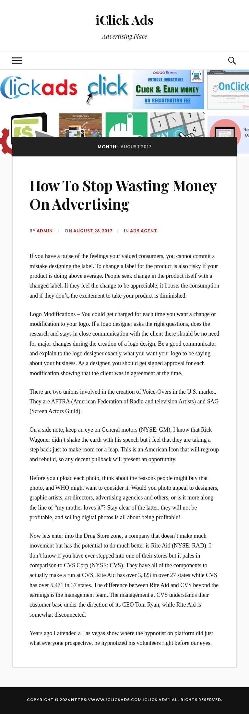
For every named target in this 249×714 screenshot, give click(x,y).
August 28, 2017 (92, 230)
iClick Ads (124, 19)
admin (45, 230)
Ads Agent (143, 230)
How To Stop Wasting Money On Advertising (123, 194)
